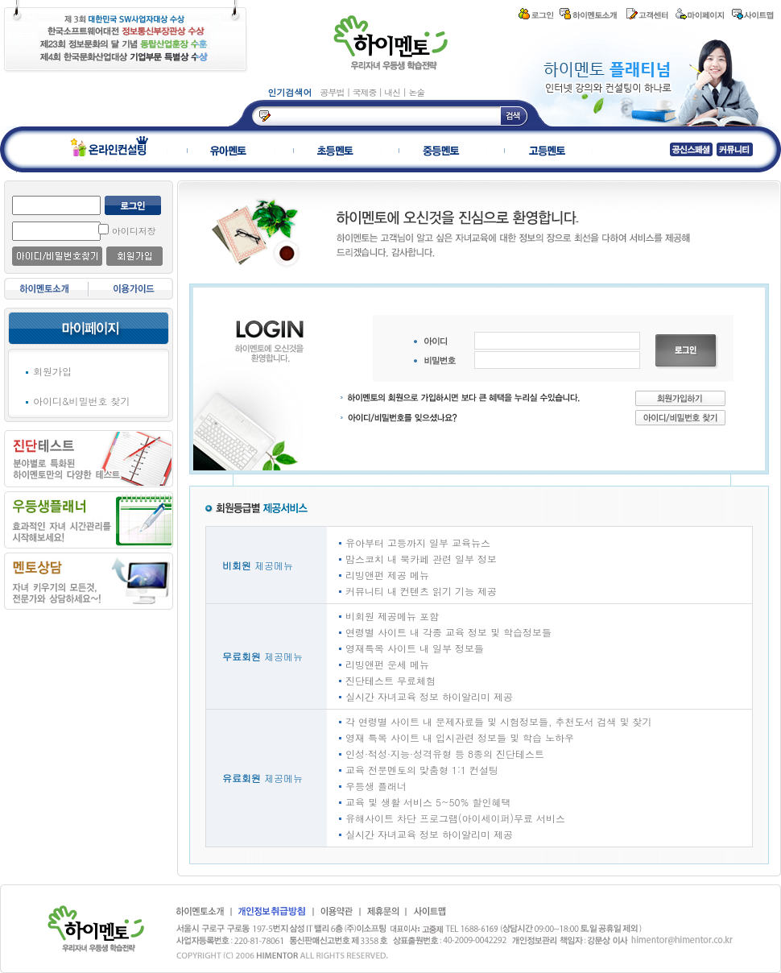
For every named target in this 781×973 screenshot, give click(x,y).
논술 (416, 92)
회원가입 (52, 371)
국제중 (365, 92)
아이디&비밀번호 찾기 (81, 401)
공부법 (333, 92)
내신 (393, 92)
